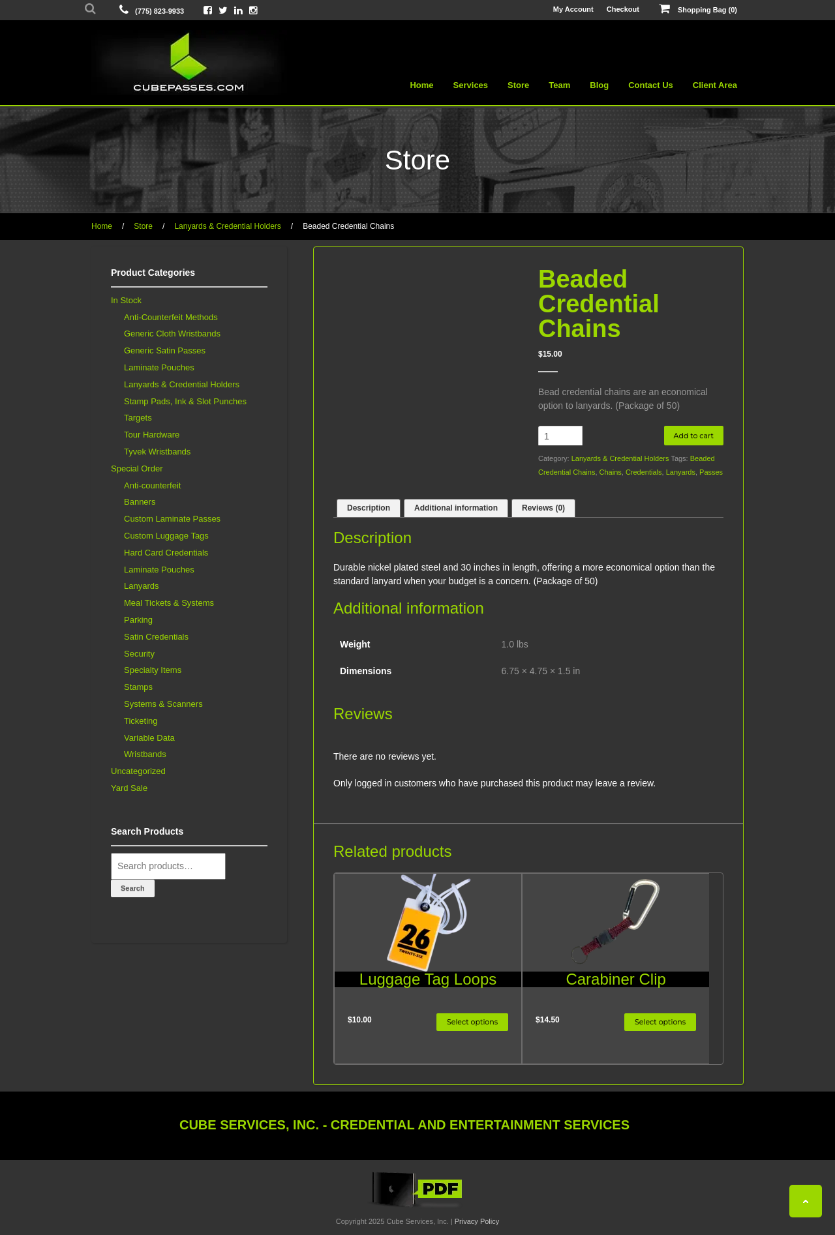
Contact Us (650, 85)
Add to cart (694, 435)
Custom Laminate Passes (172, 519)
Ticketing (141, 721)
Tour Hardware (151, 434)
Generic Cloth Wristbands (172, 333)
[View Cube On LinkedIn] (238, 10)
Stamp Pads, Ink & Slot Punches (185, 401)
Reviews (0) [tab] (543, 508)
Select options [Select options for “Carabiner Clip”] (660, 1021)
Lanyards (680, 472)
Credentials (644, 472)
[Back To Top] (805, 1201)
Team (559, 85)
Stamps (138, 687)
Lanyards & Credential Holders (227, 226)
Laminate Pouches (159, 367)
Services (471, 85)
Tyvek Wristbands (157, 451)
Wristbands (145, 754)
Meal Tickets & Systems (169, 603)
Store (518, 85)
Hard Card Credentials (166, 553)
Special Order (136, 468)
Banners (139, 502)
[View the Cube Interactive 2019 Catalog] (417, 1208)
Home (421, 85)
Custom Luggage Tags (166, 536)
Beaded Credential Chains (348, 226)
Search (133, 888)
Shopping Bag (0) (698, 9)
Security (139, 654)
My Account (573, 9)
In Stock (126, 300)
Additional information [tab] (456, 508)
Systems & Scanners (163, 704)
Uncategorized (138, 771)
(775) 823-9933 (159, 11)
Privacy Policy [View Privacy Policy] (477, 1221)
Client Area (715, 85)
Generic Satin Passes (164, 350)
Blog (599, 85)
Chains (611, 472)
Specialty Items (152, 670)
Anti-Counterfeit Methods (171, 317)
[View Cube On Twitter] (223, 10)
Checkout (623, 9)
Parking (138, 620)
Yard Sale (129, 788)
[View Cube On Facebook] (208, 10)
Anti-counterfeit (152, 485)
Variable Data (149, 738)
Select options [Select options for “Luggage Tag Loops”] (472, 1021)
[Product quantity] (560, 436)
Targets (138, 418)
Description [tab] (368, 508)
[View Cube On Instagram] (253, 10)
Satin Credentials (156, 637)
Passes (711, 472)
